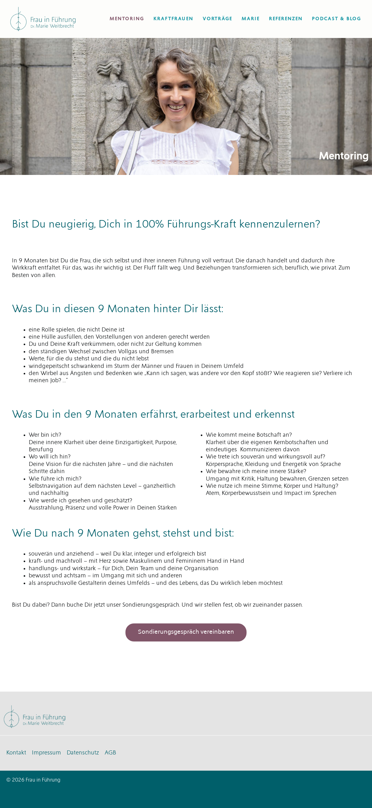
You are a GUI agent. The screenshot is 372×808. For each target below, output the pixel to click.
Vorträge (217, 18)
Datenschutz (83, 753)
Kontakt (16, 753)
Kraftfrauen (173, 18)
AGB (110, 753)
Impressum (46, 753)
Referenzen (286, 18)
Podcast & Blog (336, 18)
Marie (251, 18)
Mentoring (127, 18)
